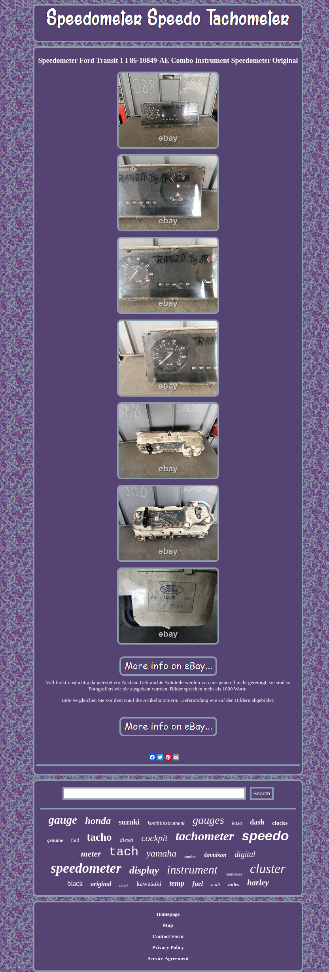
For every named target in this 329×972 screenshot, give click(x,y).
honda (98, 820)
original (101, 884)
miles (233, 884)
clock (124, 885)
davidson (215, 855)
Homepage (168, 914)
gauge (63, 819)
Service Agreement (168, 958)
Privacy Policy (168, 947)
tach (123, 852)
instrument (192, 869)
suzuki (129, 822)
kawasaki (148, 883)
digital (244, 854)
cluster (268, 869)
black (75, 883)
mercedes (233, 874)
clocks (279, 823)
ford (75, 840)
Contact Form (168, 936)
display (144, 870)
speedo (265, 835)
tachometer (205, 836)
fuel (197, 883)
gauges (208, 820)
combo (189, 857)
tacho (99, 837)
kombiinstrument (166, 823)
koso (237, 823)
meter (91, 854)
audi (215, 884)
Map (168, 925)
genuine (55, 840)
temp (176, 883)
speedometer (86, 868)
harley (258, 882)
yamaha (161, 853)
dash (257, 822)
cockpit (155, 838)
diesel (127, 840)
